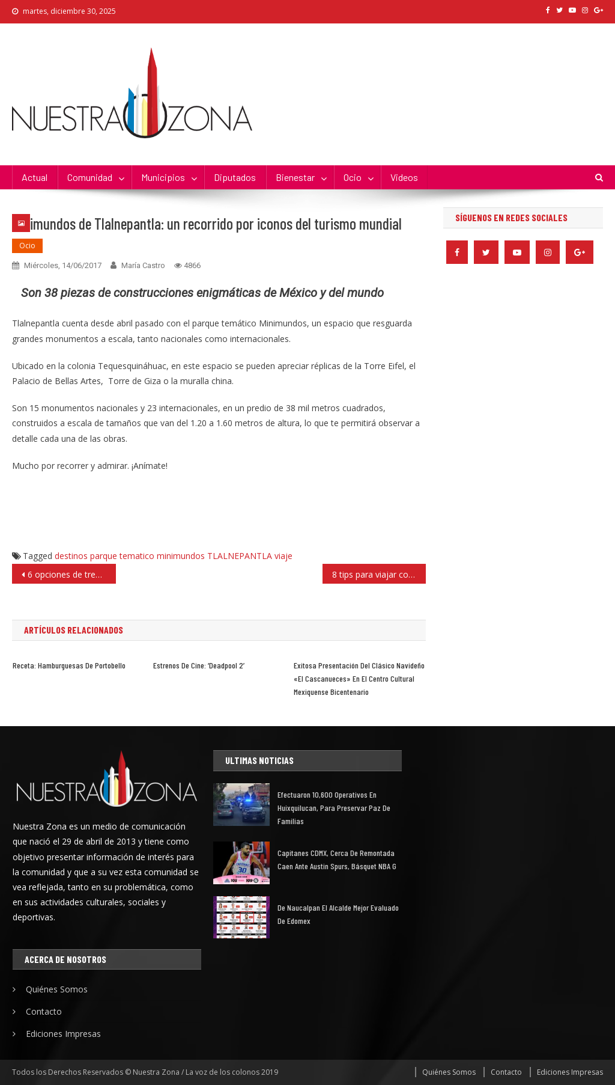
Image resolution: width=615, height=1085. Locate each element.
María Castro (143, 265)
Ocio (353, 177)
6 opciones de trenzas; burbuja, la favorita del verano (71, 574)
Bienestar (295, 177)
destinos (71, 555)
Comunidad (89, 177)
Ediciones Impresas (63, 1033)
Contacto (44, 1011)
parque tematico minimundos (147, 555)
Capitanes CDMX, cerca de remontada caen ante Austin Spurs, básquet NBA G (336, 859)
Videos (404, 177)
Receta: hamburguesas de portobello (69, 665)
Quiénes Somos (57, 989)
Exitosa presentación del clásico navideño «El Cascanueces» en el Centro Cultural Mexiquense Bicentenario (359, 678)
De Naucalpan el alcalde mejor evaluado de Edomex (338, 914)
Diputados (235, 177)
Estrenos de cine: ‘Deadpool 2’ (198, 665)
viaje (283, 555)
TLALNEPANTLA (239, 555)
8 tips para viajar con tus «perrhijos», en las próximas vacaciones (379, 574)
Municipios (163, 177)
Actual (34, 177)
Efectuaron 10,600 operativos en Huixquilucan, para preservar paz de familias (333, 807)
